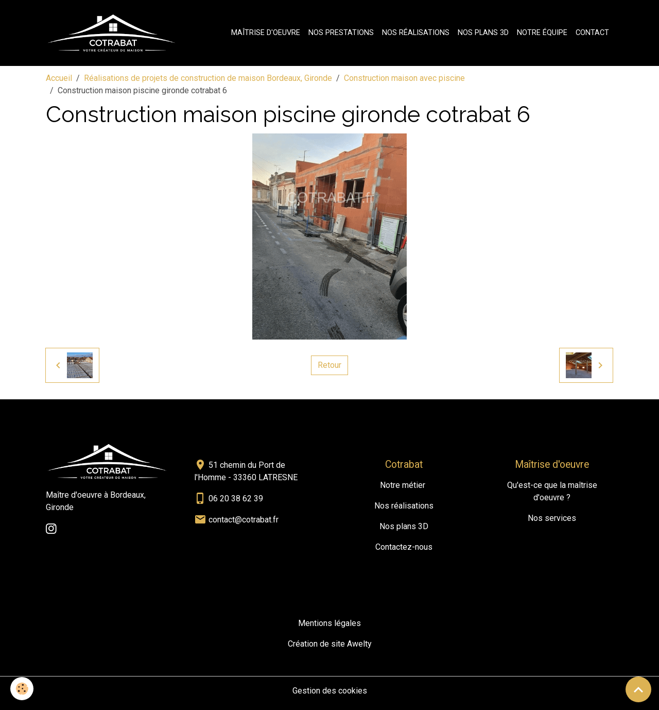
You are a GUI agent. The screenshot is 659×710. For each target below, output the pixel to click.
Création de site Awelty (330, 644)
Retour (329, 365)
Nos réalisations (415, 32)
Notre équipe (542, 32)
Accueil (59, 78)
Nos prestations (341, 32)
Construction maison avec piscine (404, 78)
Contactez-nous (403, 547)
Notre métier (402, 485)
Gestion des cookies (329, 691)
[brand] (113, 33)
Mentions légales (329, 623)
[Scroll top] (638, 689)
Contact (592, 32)
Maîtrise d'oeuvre (265, 32)
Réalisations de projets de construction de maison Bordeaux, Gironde (208, 78)
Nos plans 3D (483, 32)
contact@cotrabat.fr (244, 520)
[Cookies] (21, 688)
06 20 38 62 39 (236, 498)
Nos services (552, 518)
